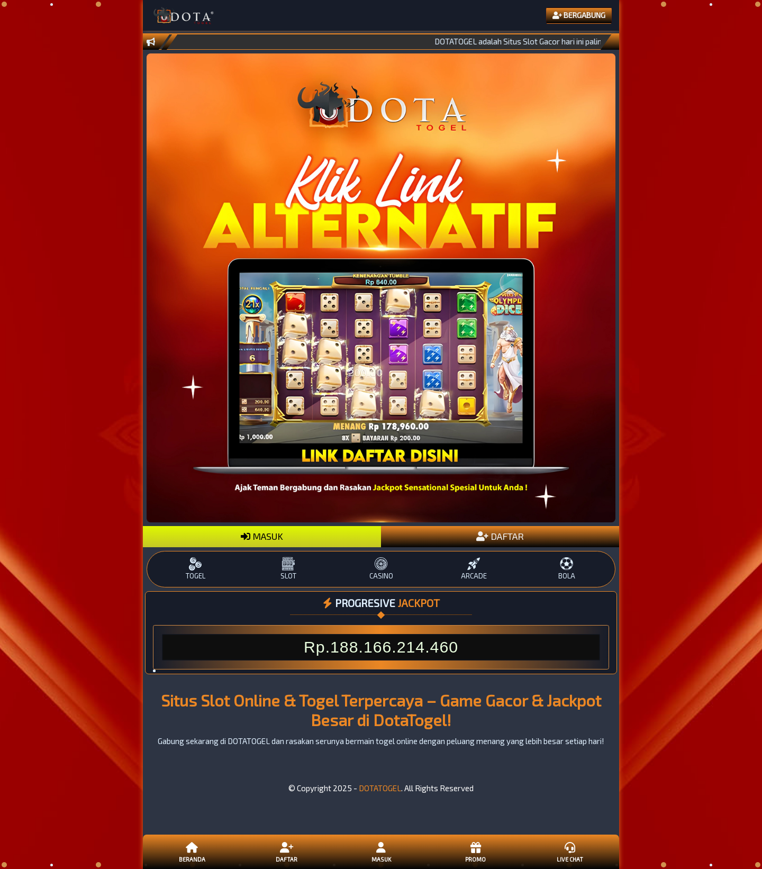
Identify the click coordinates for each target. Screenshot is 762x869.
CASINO (380, 568)
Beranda (192, 851)
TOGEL (195, 568)
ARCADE (474, 568)
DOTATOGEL (380, 788)
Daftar (286, 851)
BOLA (566, 568)
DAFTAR (500, 536)
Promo (475, 851)
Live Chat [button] (570, 851)
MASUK (262, 536)
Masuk (381, 851)
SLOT (288, 568)
